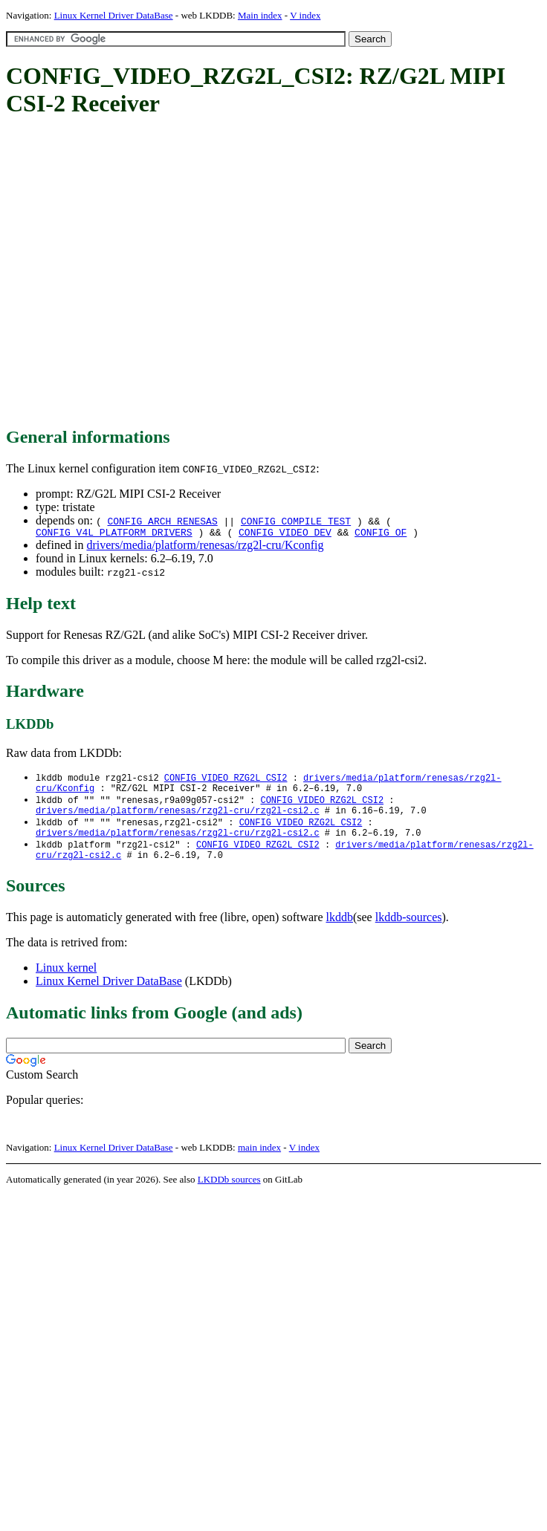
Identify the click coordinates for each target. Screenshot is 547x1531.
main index (259, 1161)
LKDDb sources (229, 1193)
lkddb (339, 931)
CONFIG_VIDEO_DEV (285, 534)
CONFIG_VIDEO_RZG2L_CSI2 (226, 780)
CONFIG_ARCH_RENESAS (162, 520)
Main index (260, 15)
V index (305, 15)
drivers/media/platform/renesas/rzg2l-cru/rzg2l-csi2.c (178, 818)
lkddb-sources (408, 931)
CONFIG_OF (381, 534)
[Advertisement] (139, 273)
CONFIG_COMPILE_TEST (296, 520)
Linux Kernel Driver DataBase (113, 15)
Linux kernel (66, 981)
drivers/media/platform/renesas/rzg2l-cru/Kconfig (204, 547)
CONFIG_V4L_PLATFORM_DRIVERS (114, 534)
